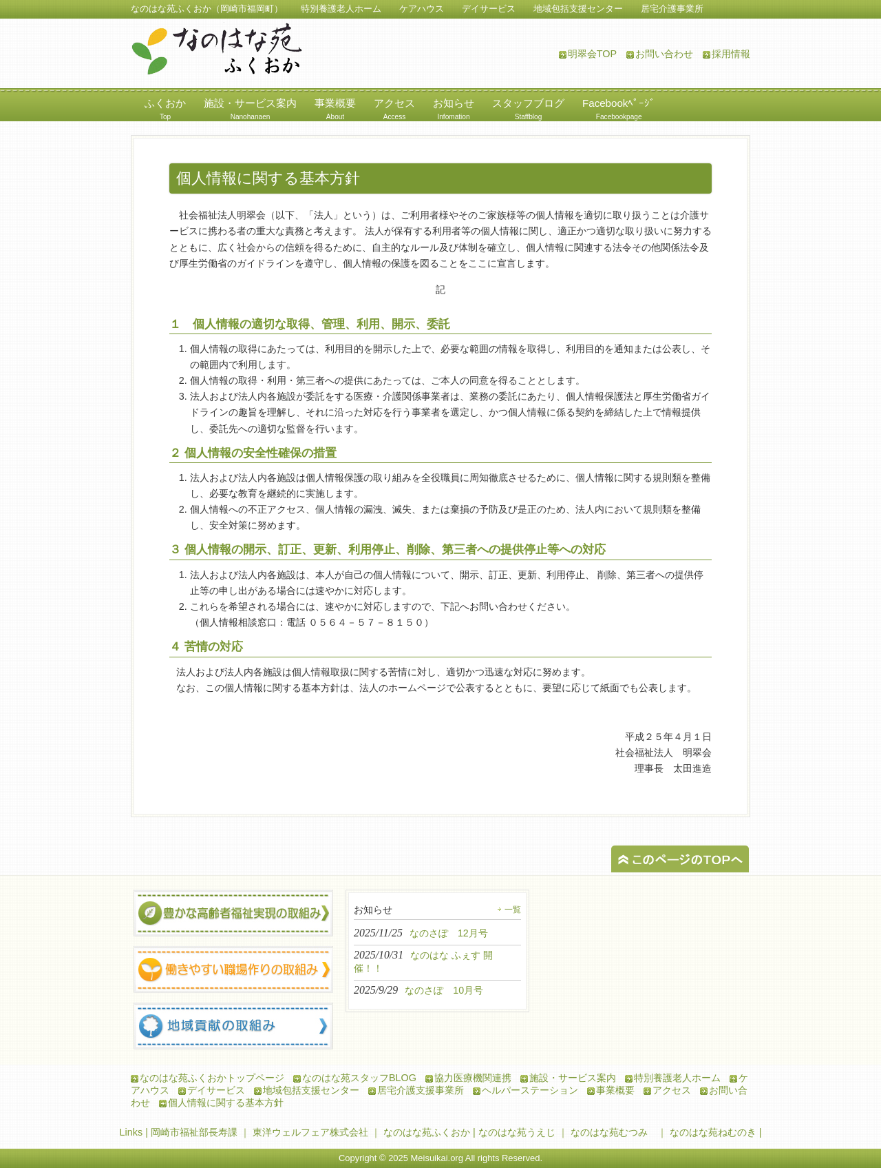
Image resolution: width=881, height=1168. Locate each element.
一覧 (513, 909)
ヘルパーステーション (530, 1090)
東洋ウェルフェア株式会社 (310, 1132)
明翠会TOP (592, 53)
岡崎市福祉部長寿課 (194, 1132)
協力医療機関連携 (472, 1077)
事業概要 (615, 1090)
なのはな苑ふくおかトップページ (212, 1077)
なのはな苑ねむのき (713, 1132)
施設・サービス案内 (572, 1077)
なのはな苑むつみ (609, 1132)
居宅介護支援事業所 (420, 1090)
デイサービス (216, 1090)
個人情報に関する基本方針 (226, 1102)
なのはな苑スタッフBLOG (359, 1077)
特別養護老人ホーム (677, 1077)
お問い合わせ (664, 53)
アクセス (671, 1090)
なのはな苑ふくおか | (430, 1132)
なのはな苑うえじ (516, 1132)
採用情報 (731, 53)
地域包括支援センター (311, 1090)
